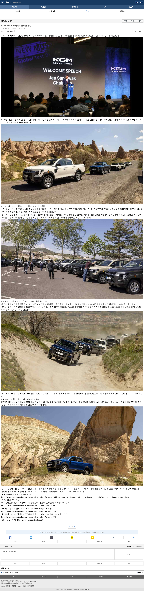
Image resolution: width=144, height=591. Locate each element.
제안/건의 (69, 589)
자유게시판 (52, 11)
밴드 (51, 537)
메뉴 (141, 2)
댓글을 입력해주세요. (57, 554)
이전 (125, 21)
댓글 (140, 31)
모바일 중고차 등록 (11, 572)
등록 (128, 554)
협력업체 (75, 7)
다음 (132, 21)
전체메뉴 (129, 576)
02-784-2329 (11, 586)
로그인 (14, 576)
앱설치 (72, 576)
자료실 (43, 7)
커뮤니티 (9, 2)
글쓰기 (131, 7)
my (137, 2)
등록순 (129, 546)
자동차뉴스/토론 (7, 21)
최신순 (135, 546)
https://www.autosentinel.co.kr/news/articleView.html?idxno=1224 (28, 511)
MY (105, 7)
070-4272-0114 (29, 586)
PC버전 (101, 576)
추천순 (140, 546)
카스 (92, 537)
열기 (142, 11)
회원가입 (43, 576)
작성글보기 (10, 31)
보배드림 (2, 2)
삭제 (15, 541)
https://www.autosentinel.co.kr (29, 520)
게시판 (14, 7)
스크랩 (134, 537)
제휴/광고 (63, 589)
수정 (43, 541)
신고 (135, 31)
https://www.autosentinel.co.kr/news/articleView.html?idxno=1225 (28, 506)
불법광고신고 (100, 541)
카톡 (72, 537)
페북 (10, 537)
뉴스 (87, 11)
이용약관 (76, 589)
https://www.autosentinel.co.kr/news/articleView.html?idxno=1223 (28, 517)
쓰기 (12, 546)
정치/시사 (123, 11)
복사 (113, 537)
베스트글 (17, 11)
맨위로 (140, 572)
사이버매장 (17, 2)
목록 (139, 21)
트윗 (31, 537)
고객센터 (56, 589)
